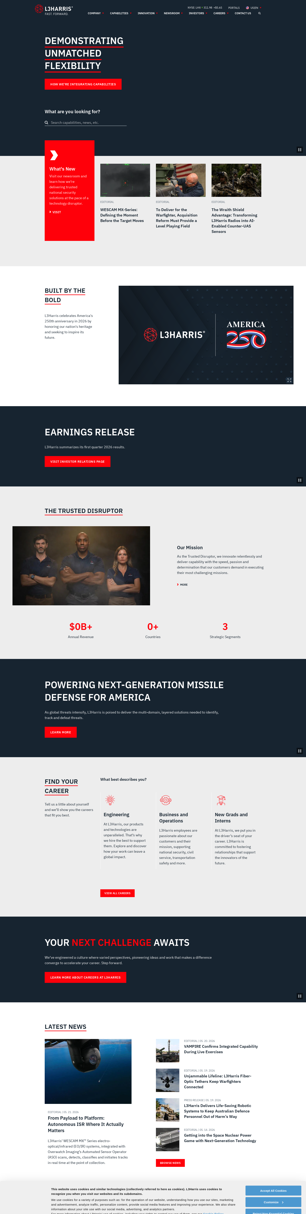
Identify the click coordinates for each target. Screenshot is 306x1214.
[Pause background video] (300, 480)
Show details (60, 1206)
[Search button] (46, 122)
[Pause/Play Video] (300, 150)
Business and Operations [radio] (181, 832)
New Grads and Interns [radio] (236, 832)
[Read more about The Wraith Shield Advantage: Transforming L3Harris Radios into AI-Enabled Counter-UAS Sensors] (236, 202)
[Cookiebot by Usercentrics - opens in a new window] (25, 1206)
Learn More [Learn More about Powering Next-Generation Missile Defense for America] (60, 732)
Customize (273, 1170)
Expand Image (289, 380)
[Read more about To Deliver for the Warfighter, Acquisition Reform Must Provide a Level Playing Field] (181, 202)
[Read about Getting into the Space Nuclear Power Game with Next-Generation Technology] (207, 1139)
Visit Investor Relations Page (77, 461)
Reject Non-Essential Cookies (273, 1181)
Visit (56, 212)
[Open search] (259, 13)
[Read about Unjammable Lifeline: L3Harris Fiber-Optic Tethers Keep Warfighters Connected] (207, 1080)
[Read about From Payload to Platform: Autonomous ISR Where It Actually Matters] (88, 1106)
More (184, 584)
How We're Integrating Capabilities (83, 84)
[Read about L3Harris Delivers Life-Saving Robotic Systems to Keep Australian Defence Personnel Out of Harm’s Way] (207, 1110)
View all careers (117, 893)
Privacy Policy (224, 1186)
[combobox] (86, 122)
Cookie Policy (213, 1182)
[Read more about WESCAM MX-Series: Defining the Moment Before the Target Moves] (125, 202)
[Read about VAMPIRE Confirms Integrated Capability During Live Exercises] (207, 1050)
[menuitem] (234, 8)
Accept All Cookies (273, 1158)
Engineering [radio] (125, 832)
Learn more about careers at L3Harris (85, 977)
